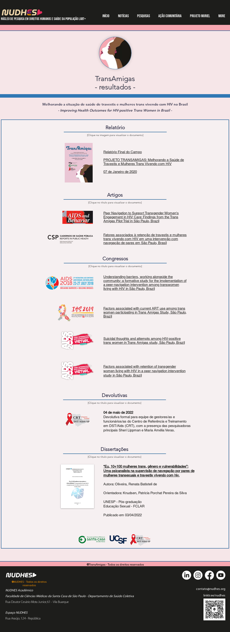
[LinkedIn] (186, 575)
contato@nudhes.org (210, 589)
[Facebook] (209, 575)
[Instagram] (198, 575)
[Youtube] (220, 575)
